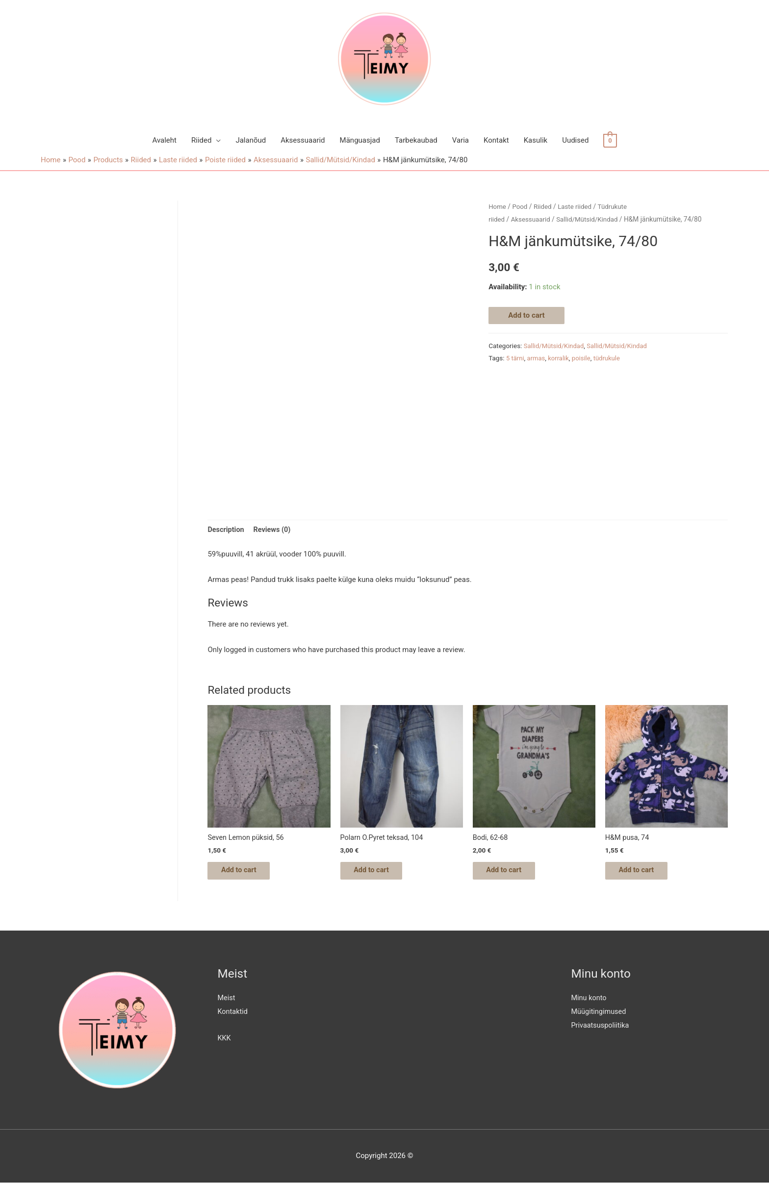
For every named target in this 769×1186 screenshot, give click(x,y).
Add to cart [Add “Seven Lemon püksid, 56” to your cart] (245, 872)
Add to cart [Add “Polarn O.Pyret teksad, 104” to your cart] (378, 872)
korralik (560, 358)
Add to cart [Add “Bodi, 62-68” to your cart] (510, 872)
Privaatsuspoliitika (601, 1028)
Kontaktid (233, 1014)
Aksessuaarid (303, 140)
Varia (460, 140)
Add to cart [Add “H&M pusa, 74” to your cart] (643, 872)
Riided (201, 140)
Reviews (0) (274, 530)
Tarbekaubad (416, 140)
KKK (224, 1041)
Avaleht (164, 140)
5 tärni (515, 358)
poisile (583, 358)
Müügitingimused (599, 1014)
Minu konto (589, 1001)
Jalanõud (250, 140)
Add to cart (526, 314)
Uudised (575, 140)
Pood (521, 206)
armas (537, 358)
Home (497, 206)
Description (226, 530)
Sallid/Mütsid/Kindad (590, 219)
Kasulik (535, 140)
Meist (227, 1001)
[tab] (226, 530)
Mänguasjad (360, 140)
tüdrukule (610, 358)
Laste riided (577, 206)
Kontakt (496, 140)
